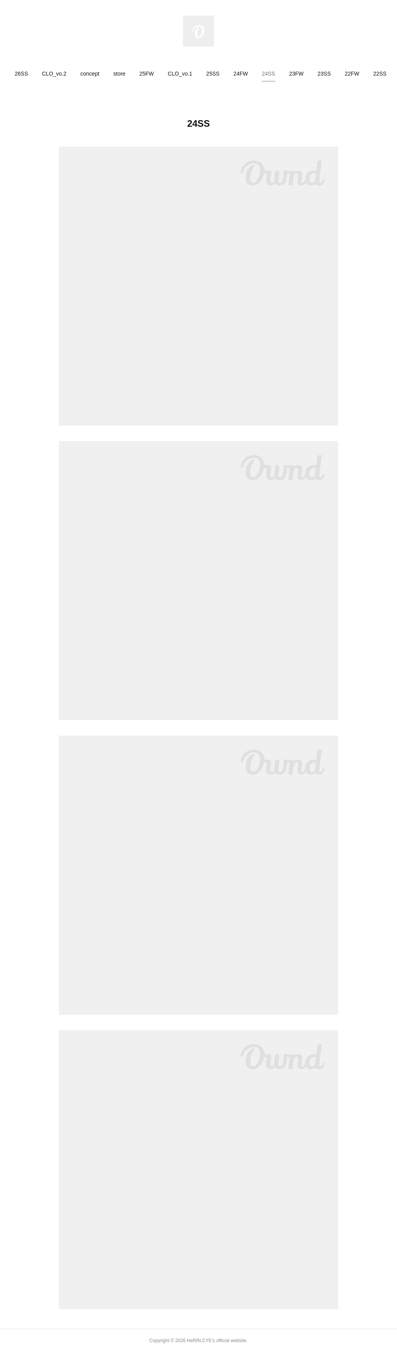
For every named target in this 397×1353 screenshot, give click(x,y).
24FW (240, 74)
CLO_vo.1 (180, 74)
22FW (352, 74)
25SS (212, 74)
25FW (146, 74)
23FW (296, 74)
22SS (380, 74)
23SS (324, 74)
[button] (21, 73)
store (119, 74)
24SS (268, 74)
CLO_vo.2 (54, 74)
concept (89, 74)
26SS (21, 74)
